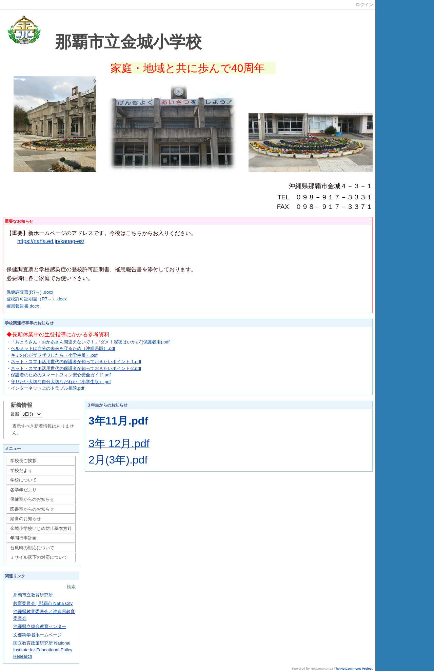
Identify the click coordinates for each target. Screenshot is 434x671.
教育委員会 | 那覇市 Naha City (43, 603)
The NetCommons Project (353, 668)
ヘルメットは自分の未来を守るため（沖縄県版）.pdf (63, 348)
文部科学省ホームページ (37, 634)
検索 (71, 586)
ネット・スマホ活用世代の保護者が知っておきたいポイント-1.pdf (76, 361)
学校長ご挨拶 (23, 460)
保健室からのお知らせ (32, 499)
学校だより (21, 470)
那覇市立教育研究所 (33, 594)
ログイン (364, 4)
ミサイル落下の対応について (38, 557)
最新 (26, 414)
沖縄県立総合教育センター (39, 626)
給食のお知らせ (25, 518)
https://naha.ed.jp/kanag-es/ (50, 241)
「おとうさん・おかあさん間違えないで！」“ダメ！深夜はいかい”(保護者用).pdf (90, 341)
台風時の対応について (32, 547)
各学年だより (23, 489)
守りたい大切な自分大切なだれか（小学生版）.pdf (61, 381)
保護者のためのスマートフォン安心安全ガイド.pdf (61, 374)
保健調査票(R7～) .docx (29, 292)
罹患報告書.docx (22, 306)
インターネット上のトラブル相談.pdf (47, 388)
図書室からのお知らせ (32, 509)
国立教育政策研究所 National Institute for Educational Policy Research (42, 649)
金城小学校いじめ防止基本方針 (41, 528)
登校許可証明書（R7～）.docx (36, 298)
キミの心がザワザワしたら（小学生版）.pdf (54, 355)
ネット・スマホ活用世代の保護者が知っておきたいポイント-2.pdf (76, 368)
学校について (23, 479)
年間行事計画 (23, 537)
